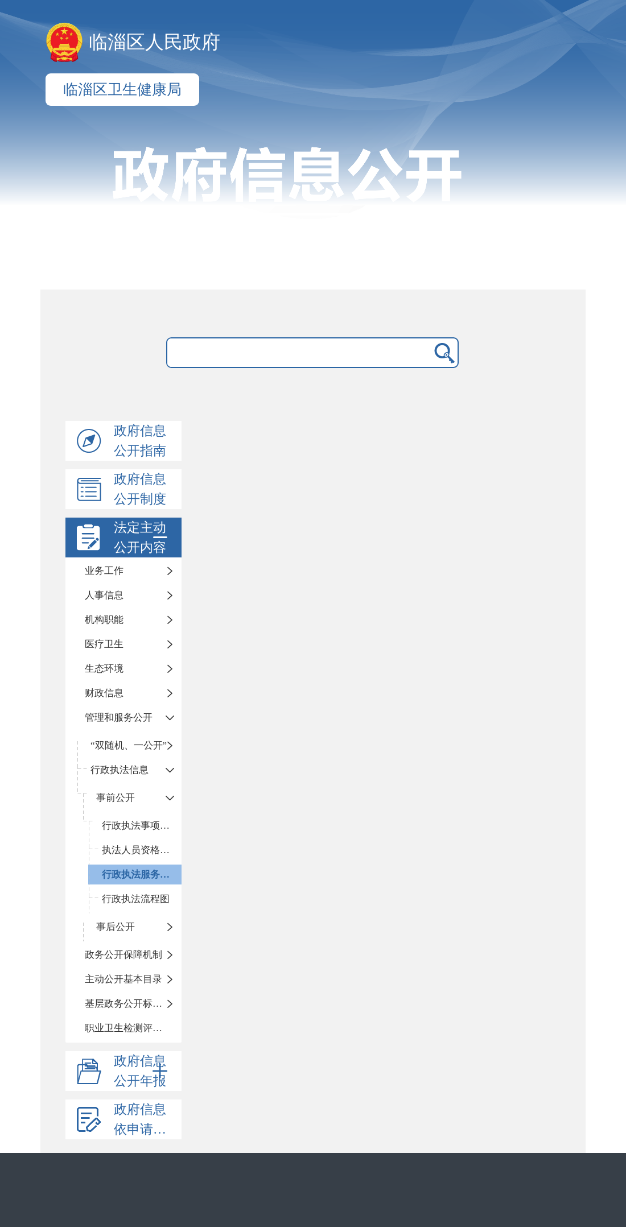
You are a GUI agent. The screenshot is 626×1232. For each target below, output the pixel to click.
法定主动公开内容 (143, 537)
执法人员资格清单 (140, 850)
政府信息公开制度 (140, 489)
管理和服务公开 (119, 717)
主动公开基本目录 (123, 979)
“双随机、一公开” (128, 745)
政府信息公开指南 (140, 441)
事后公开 (115, 926)
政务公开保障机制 (123, 954)
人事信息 (104, 595)
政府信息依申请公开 (146, 1119)
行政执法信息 (119, 769)
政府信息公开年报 (143, 1071)
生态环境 (104, 668)
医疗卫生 (104, 644)
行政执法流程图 (136, 899)
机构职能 (104, 619)
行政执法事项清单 (140, 825)
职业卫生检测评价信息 (133, 1028)
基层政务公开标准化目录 (133, 1003)
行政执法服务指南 (140, 874)
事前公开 (115, 797)
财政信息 (104, 693)
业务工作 (104, 570)
